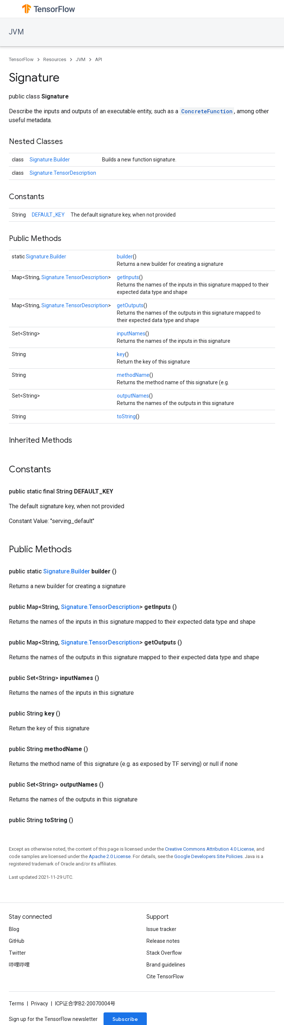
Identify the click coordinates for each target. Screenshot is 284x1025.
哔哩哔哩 (19, 965)
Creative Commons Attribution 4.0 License (209, 849)
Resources (54, 59)
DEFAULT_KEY (48, 215)
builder (125, 256)
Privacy (39, 1003)
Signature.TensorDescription (63, 173)
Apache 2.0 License (110, 856)
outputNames (133, 396)
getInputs (128, 277)
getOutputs (130, 305)
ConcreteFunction (207, 111)
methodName (133, 375)
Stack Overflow (164, 953)
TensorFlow (21, 59)
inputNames (131, 333)
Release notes (163, 941)
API (98, 59)
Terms (16, 1003)
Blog (14, 929)
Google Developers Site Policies (208, 856)
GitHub (16, 941)
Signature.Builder (50, 160)
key (121, 354)
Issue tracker (161, 929)
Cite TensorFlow (165, 976)
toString (126, 416)
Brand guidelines (165, 965)
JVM (16, 32)
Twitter (17, 953)
